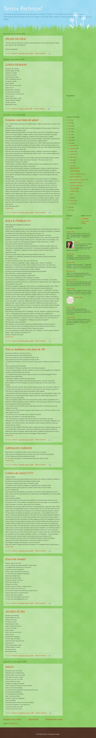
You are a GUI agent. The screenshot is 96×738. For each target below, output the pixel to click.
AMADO (77, 242)
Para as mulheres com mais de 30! (25, 349)
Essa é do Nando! (15, 559)
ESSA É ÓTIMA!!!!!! (18, 220)
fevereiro (72, 200)
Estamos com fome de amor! (22, 120)
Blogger (57, 734)
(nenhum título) (70, 232)
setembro (72, 154)
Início (68, 218)
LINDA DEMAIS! (16, 64)
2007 (69, 210)
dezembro (73, 145)
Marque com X (70, 254)
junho (72, 163)
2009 (69, 143)
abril (71, 197)
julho (71, 160)
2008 (69, 207)
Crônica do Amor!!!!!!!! (19, 473)
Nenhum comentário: (40, 53)
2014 (69, 128)
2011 (69, 137)
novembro (73, 148)
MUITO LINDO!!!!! (71, 280)
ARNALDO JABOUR (18, 448)
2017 (69, 120)
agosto (72, 157)
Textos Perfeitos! (23, 8)
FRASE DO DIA (71, 271)
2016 (69, 123)
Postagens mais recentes (12, 719)
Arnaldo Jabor (9, 208)
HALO (9, 666)
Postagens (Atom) (13, 723)
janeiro (72, 203)
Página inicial (33, 719)
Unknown (86, 218)
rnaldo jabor (9, 435)
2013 (69, 131)
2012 (69, 134)
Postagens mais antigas (54, 719)
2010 (69, 140)
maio (71, 166)
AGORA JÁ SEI (15, 611)
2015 (69, 126)
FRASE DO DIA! (15, 38)
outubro (72, 151)
